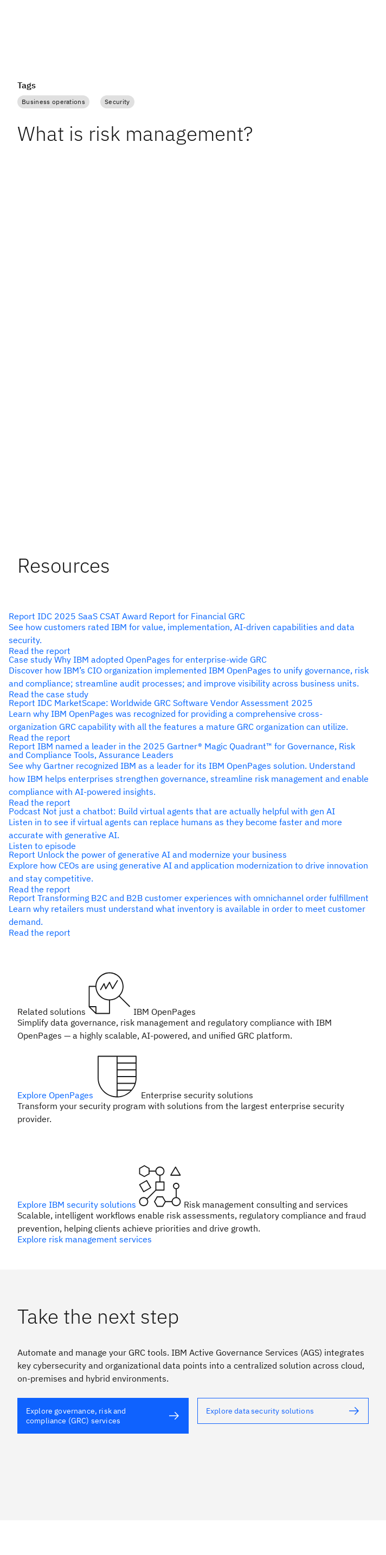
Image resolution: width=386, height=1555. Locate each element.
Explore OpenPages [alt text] (56, 1095)
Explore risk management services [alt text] (84, 1239)
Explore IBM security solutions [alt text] (77, 1204)
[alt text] (189, 633)
